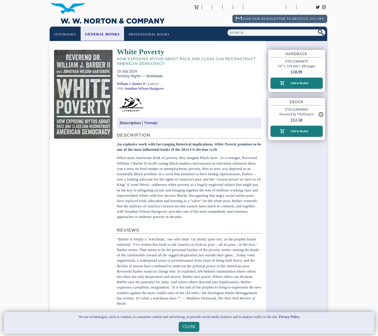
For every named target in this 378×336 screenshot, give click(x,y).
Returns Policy (264, 7)
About (207, 7)
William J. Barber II (131, 84)
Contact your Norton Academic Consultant (227, 7)
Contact (217, 7)
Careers (301, 7)
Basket (196, 7)
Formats (150, 123)
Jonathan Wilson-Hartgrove (144, 88)
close (189, 326)
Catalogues (291, 7)
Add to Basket (299, 83)
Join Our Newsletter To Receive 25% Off (283, 18)
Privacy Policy (289, 317)
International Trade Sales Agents (238, 7)
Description (130, 123)
